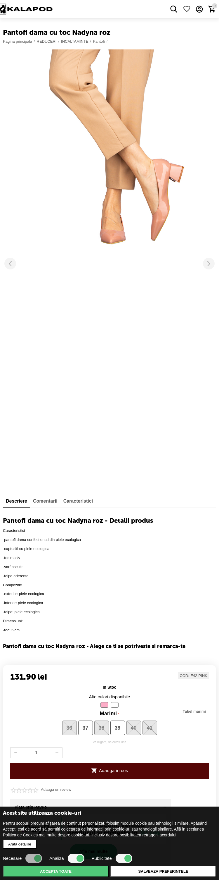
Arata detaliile (19, 844)
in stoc (110, 687)
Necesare (22, 858)
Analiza (66, 858)
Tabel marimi (194, 711)
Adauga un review (56, 790)
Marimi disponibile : (194, 711)
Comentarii (45, 501)
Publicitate (112, 858)
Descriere (16, 501)
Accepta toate (56, 871)
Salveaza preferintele (163, 871)
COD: (184, 676)
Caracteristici (78, 501)
